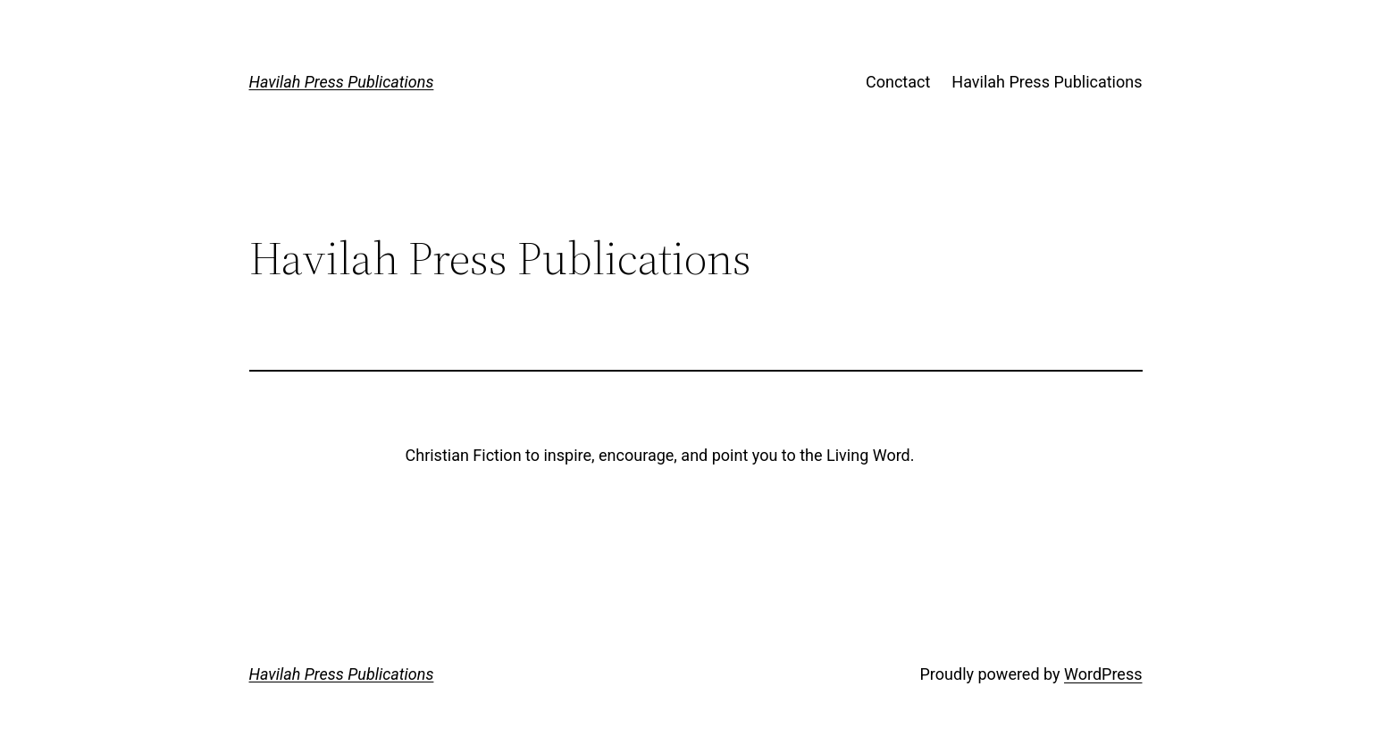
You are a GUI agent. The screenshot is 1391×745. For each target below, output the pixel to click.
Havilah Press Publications (341, 81)
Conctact (898, 81)
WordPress (1103, 674)
